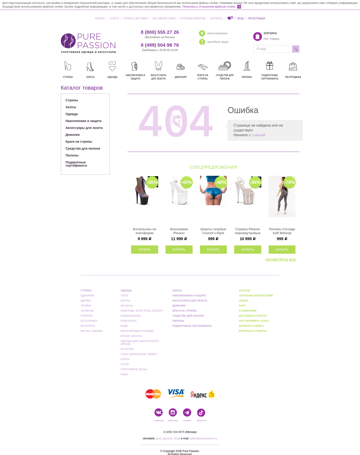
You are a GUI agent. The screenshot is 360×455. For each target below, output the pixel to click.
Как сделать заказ (164, 18)
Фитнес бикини (91, 331)
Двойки (86, 300)
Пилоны (72, 155)
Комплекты (128, 320)
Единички (87, 295)
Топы (124, 295)
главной (258, 135)
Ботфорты (88, 325)
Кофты (125, 359)
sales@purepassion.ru (203, 438)
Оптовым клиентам (192, 18)
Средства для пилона (83, 148)
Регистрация (256, 18)
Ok (239, 6)
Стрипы (72, 100)
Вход (240, 18)
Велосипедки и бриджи (137, 331)
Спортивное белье (134, 369)
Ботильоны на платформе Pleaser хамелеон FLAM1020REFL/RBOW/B (144, 231)
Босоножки (89, 320)
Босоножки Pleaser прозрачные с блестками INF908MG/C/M (179, 231)
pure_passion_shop (168, 438)
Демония (73, 134)
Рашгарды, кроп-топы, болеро (142, 310)
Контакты (216, 18)
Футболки (127, 349)
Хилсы (71, 107)
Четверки (87, 310)
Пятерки (87, 315)
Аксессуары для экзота (84, 128)
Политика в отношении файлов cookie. (209, 6)
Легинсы (127, 305)
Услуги (114, 18)
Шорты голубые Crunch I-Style (213, 231)
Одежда (72, 114)
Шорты (125, 300)
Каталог (100, 18)
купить (144, 249)
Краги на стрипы (79, 141)
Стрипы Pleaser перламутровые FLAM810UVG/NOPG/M (247, 231)
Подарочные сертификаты (76, 163)
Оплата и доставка (136, 18)
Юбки (124, 374)
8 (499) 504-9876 (174, 432)
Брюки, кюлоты (131, 336)
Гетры (125, 364)
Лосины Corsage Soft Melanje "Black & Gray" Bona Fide (282, 231)
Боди (124, 325)
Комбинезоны (131, 315)
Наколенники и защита (84, 121)
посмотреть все (280, 260)
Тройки (86, 305)
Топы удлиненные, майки (139, 354)
